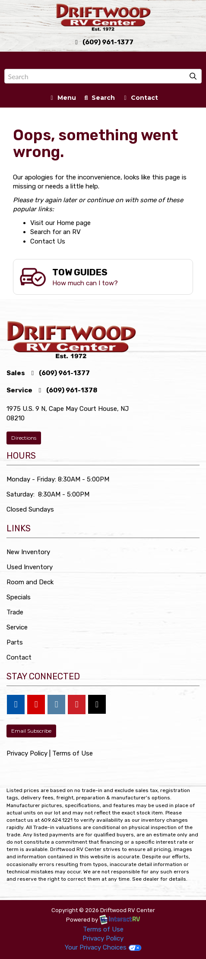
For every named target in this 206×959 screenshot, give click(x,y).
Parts (14, 642)
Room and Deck (30, 582)
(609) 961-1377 (103, 42)
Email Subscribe (31, 731)
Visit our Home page (60, 223)
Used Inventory (29, 567)
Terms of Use (72, 753)
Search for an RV (55, 232)
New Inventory (28, 552)
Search (98, 99)
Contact (139, 99)
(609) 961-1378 (66, 390)
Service (17, 627)
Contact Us (47, 241)
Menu (63, 99)
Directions (23, 438)
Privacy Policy (27, 753)
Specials (18, 597)
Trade (14, 612)
